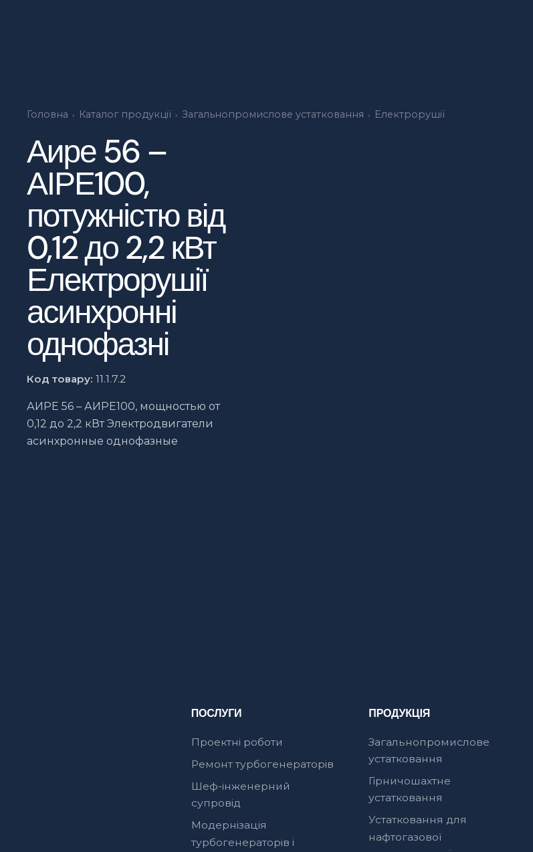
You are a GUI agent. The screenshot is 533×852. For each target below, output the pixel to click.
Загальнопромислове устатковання (273, 114)
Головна (47, 114)
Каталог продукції (125, 114)
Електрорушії (410, 114)
